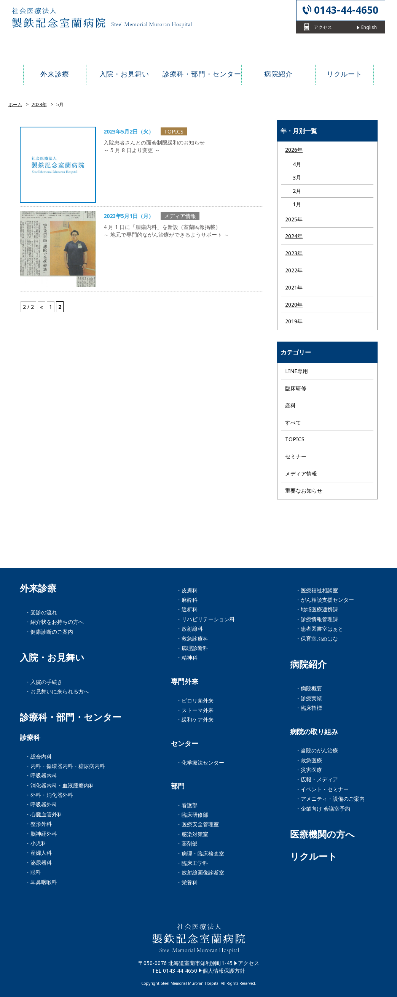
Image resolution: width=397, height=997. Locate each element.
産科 (290, 405)
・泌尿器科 (38, 863)
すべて (293, 422)
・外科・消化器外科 (49, 795)
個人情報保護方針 (223, 971)
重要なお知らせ (303, 491)
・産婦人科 (38, 853)
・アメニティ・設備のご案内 (330, 799)
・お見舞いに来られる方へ (57, 691)
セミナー (295, 456)
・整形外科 (38, 824)
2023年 (294, 253)
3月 (297, 177)
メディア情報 (301, 473)
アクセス (248, 963)
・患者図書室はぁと (319, 629)
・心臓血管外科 (43, 814)
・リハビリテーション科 (205, 619)
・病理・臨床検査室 (200, 853)
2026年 (294, 150)
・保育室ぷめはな (316, 638)
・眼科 (33, 872)
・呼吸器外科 (41, 804)
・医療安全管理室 (197, 824)
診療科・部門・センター (70, 717)
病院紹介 (308, 664)
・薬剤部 (187, 844)
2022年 (294, 270)
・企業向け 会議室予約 (322, 809)
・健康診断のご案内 (49, 632)
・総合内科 (38, 756)
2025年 (294, 219)
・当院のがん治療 (316, 750)
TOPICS (295, 439)
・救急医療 (308, 760)
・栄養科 (187, 882)
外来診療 (38, 588)
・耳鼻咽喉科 (41, 882)
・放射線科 (189, 629)
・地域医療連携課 (316, 609)
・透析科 (187, 609)
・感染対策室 (192, 834)
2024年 (294, 236)
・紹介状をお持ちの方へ (54, 622)
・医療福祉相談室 (316, 590)
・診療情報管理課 (316, 619)
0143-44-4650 (346, 10)
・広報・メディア (316, 779)
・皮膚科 (187, 590)
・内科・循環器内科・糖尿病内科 (65, 766)
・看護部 (187, 805)
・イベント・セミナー (322, 789)
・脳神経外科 (41, 834)
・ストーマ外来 (195, 710)
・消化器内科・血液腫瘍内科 (59, 785)
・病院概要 (308, 688)
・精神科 (187, 657)
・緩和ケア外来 (195, 720)
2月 (297, 191)
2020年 (294, 304)
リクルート (313, 856)
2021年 (294, 287)
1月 (297, 204)
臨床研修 (295, 388)
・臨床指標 (308, 708)
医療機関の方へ (322, 834)
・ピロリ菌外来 (195, 700)
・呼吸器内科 (41, 775)
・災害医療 (308, 770)
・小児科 (35, 843)
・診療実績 (308, 698)
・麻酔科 (187, 600)
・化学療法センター (200, 762)
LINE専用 (296, 371)
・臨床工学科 (192, 863)
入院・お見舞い (52, 657)
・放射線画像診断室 (200, 872)
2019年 (294, 321)
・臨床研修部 (192, 815)
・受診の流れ (41, 612)
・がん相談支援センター (324, 600)
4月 (297, 164)
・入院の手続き (43, 682)
